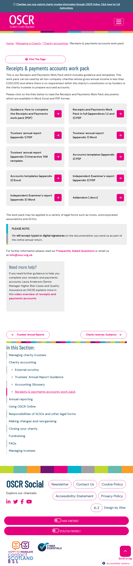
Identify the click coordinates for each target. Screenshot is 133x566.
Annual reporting (21, 399)
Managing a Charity (28, 43)
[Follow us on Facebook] (22, 502)
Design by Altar (115, 508)
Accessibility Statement (75, 496)
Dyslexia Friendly (66, 531)
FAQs (12, 443)
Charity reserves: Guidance (103, 334)
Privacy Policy (112, 496)
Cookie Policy (112, 484)
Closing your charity (23, 429)
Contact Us (85, 484)
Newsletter (60, 484)
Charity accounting (55, 43)
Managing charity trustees (27, 355)
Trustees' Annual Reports (28, 334)
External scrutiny (27, 370)
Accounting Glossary (30, 384)
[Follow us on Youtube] (29, 502)
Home (10, 43)
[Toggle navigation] (119, 21)
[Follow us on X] (15, 502)
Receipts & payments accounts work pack (45, 392)
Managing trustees (22, 451)
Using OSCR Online (22, 406)
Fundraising (17, 436)
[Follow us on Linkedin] (8, 502)
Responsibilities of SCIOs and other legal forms (42, 414)
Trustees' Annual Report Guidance (39, 377)
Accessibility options (118, 563)
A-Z (96, 508)
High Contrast (66, 520)
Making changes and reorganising (32, 421)
